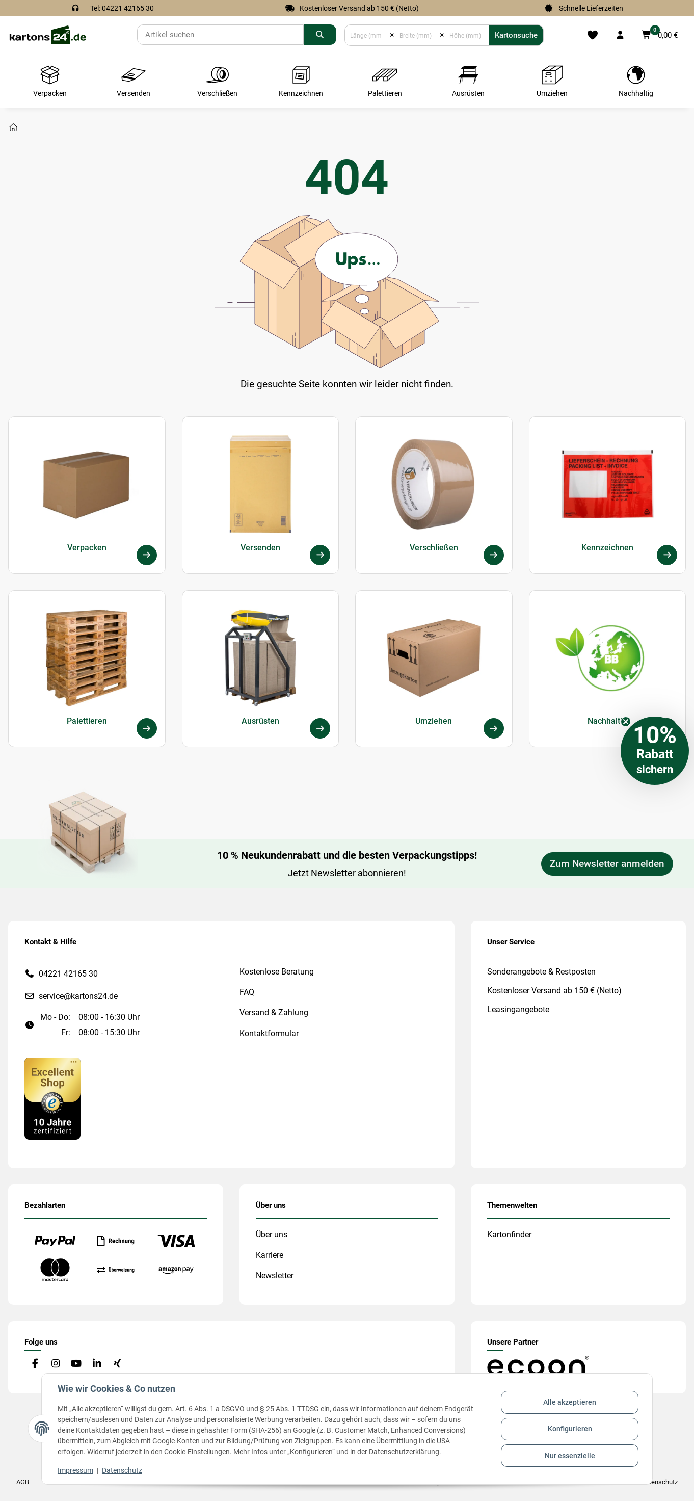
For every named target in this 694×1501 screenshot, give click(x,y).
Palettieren (87, 721)
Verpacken (86, 547)
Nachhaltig (607, 721)
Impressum (76, 1470)
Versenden (260, 547)
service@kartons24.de (78, 996)
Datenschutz (122, 1470)
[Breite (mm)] (416, 35)
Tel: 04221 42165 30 (122, 8)
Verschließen (434, 547)
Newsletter (274, 1275)
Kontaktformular (269, 1033)
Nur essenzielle (569, 1455)
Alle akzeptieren (569, 1403)
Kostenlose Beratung (276, 972)
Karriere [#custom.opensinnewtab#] (269, 1255)
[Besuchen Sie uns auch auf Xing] (117, 1364)
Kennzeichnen (607, 547)
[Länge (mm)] (367, 35)
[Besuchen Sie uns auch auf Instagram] (55, 1364)
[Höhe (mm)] (466, 35)
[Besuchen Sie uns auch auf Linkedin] (96, 1364)
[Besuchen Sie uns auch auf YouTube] (76, 1364)
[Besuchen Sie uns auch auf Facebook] (34, 1364)
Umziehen (433, 721)
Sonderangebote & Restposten (541, 972)
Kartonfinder (509, 1235)
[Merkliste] (592, 35)
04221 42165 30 (68, 974)
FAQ (246, 992)
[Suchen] (220, 34)
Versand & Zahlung (273, 1012)
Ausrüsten (260, 721)
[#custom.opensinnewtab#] (52, 1098)
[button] (620, 35)
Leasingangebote (518, 1009)
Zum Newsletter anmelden (607, 864)
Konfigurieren (569, 1429)
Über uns (271, 1235)
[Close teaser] (626, 722)
